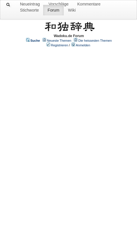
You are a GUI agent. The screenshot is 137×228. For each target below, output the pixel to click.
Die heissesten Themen (95, 40)
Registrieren (59, 45)
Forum (53, 10)
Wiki (72, 10)
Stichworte (29, 10)
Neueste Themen (59, 40)
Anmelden (83, 45)
